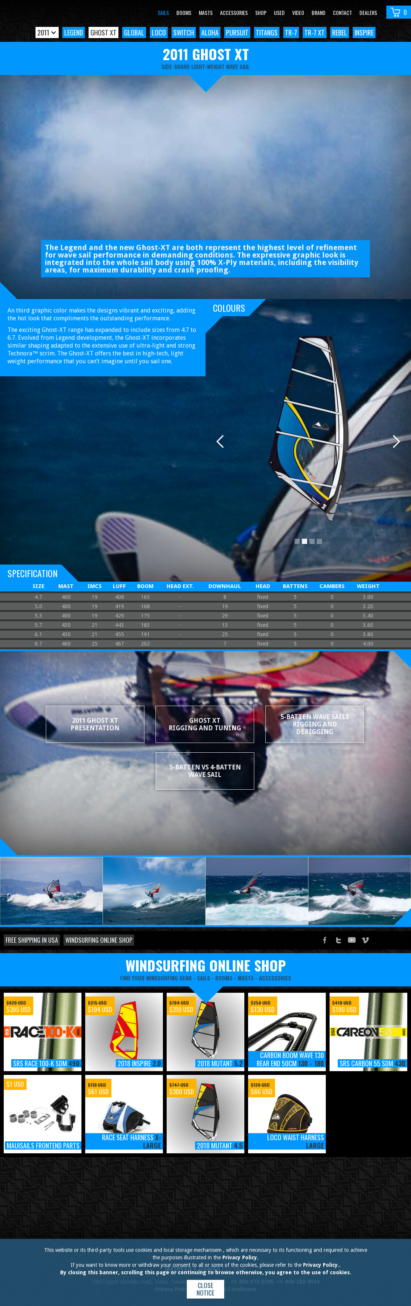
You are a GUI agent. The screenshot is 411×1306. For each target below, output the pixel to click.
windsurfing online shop (206, 965)
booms (223, 978)
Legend (73, 32)
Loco (159, 32)
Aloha (210, 32)
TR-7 (291, 32)
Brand (318, 12)
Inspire (364, 32)
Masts (206, 12)
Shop (260, 12)
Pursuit (237, 32)
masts (246, 978)
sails (203, 978)
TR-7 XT (315, 32)
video (298, 12)
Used (279, 12)
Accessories (234, 12)
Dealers (368, 12)
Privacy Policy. (240, 1257)
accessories (275, 978)
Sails (163, 12)
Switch (183, 32)
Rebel (339, 32)
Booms (183, 12)
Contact (342, 12)
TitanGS (267, 32)
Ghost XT (103, 32)
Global (134, 32)
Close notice (205, 1289)
